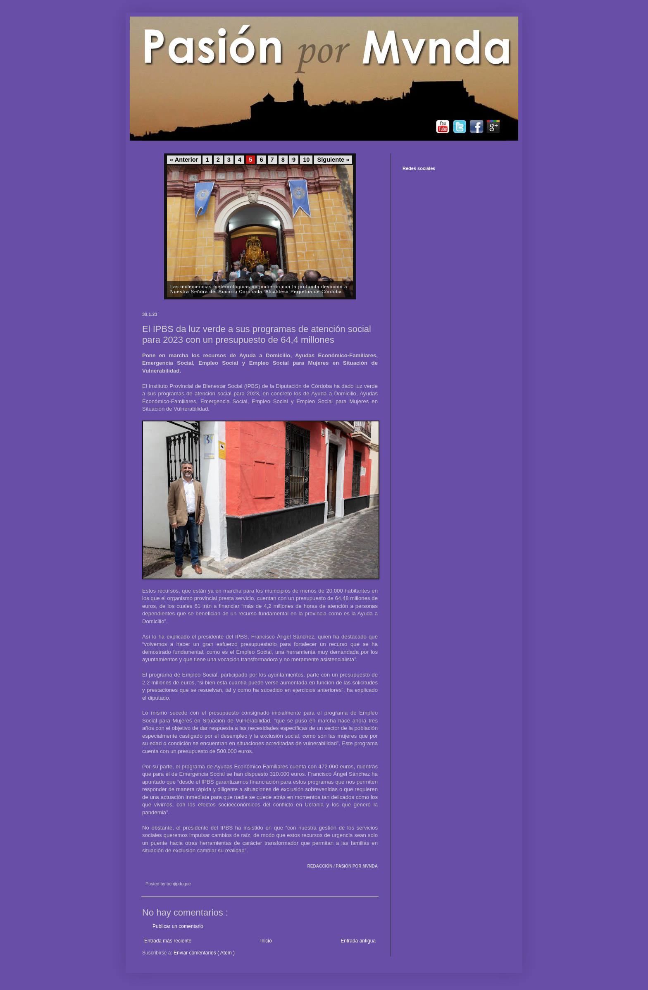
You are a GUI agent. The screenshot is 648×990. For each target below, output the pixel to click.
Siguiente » (333, 159)
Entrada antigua (358, 941)
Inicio (266, 941)
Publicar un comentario (177, 926)
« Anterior (184, 159)
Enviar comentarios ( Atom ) (204, 953)
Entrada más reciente (167, 941)
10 (306, 159)
